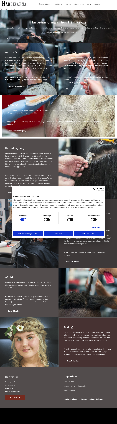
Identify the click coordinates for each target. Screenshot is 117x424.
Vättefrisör (70, 399)
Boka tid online (78, 4)
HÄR (19, 391)
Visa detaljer (95, 227)
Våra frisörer (58, 4)
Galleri (89, 4)
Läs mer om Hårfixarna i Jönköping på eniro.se (93, 420)
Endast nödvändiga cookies (28, 234)
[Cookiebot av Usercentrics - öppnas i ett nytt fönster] (95, 189)
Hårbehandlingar (44, 4)
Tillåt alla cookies (89, 234)
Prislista (68, 4)
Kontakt (97, 4)
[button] (8, 9)
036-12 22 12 (9, 388)
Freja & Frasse (97, 399)
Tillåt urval (58, 234)
